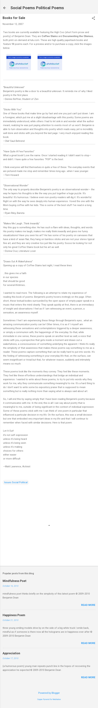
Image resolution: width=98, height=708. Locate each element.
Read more (88, 605)
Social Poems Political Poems (37, 8)
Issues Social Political (16, 482)
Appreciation (11, 653)
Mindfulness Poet (14, 581)
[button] (93, 18)
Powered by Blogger (49, 692)
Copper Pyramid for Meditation (49, 699)
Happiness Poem (14, 615)
